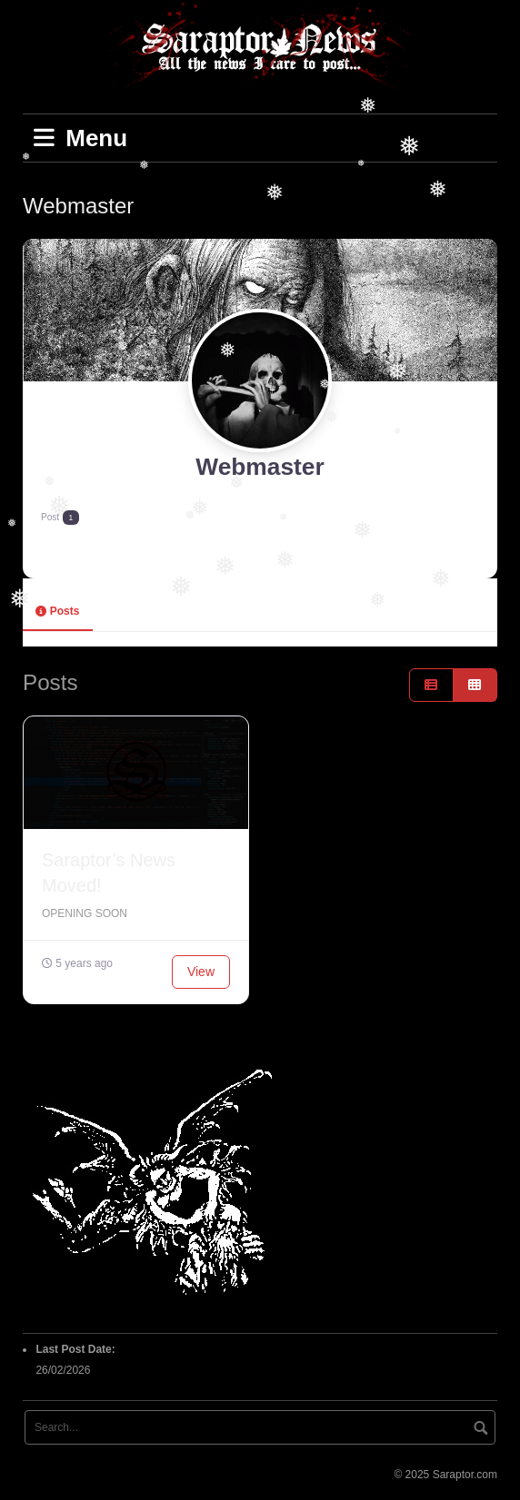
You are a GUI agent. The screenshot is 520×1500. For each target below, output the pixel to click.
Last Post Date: (76, 1349)
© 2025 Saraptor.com (445, 1474)
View (201, 971)
